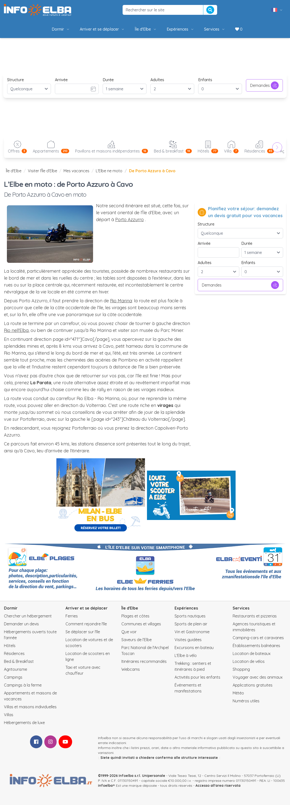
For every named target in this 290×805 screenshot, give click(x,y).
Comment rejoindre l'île (86, 623)
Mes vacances (76, 170)
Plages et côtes (135, 615)
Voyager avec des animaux (258, 677)
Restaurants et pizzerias (255, 615)
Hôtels (10, 645)
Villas (8, 714)
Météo (238, 692)
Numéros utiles (246, 700)
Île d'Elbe (146, 29)
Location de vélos (249, 661)
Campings (13, 677)
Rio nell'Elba (16, 330)
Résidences (14, 653)
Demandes (264, 85)
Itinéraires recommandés (144, 661)
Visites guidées (188, 639)
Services (214, 29)
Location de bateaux (252, 653)
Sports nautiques (190, 615)
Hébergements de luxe (24, 722)
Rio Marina (121, 301)
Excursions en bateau (194, 647)
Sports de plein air (191, 623)
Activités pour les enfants (197, 677)
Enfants (205, 79)
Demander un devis (21, 623)
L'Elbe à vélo (186, 655)
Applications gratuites (253, 685)
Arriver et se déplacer (102, 29)
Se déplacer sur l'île (82, 631)
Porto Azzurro (129, 219)
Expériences (180, 29)
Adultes (157, 79)
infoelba (105, 785)
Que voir (129, 631)
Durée (108, 79)
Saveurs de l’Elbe (136, 639)
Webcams (130, 669)
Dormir (61, 29)
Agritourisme (15, 669)
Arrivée (61, 79)
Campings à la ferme (23, 685)
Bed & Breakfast (19, 661)
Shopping (241, 669)
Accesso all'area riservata (218, 785)
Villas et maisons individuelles (30, 706)
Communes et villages (141, 623)
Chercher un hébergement (28, 615)
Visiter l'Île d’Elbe (42, 170)
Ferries (71, 615)
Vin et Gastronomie (192, 631)
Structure (15, 79)
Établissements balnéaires (256, 645)
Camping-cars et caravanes (258, 637)
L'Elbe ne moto (109, 170)
